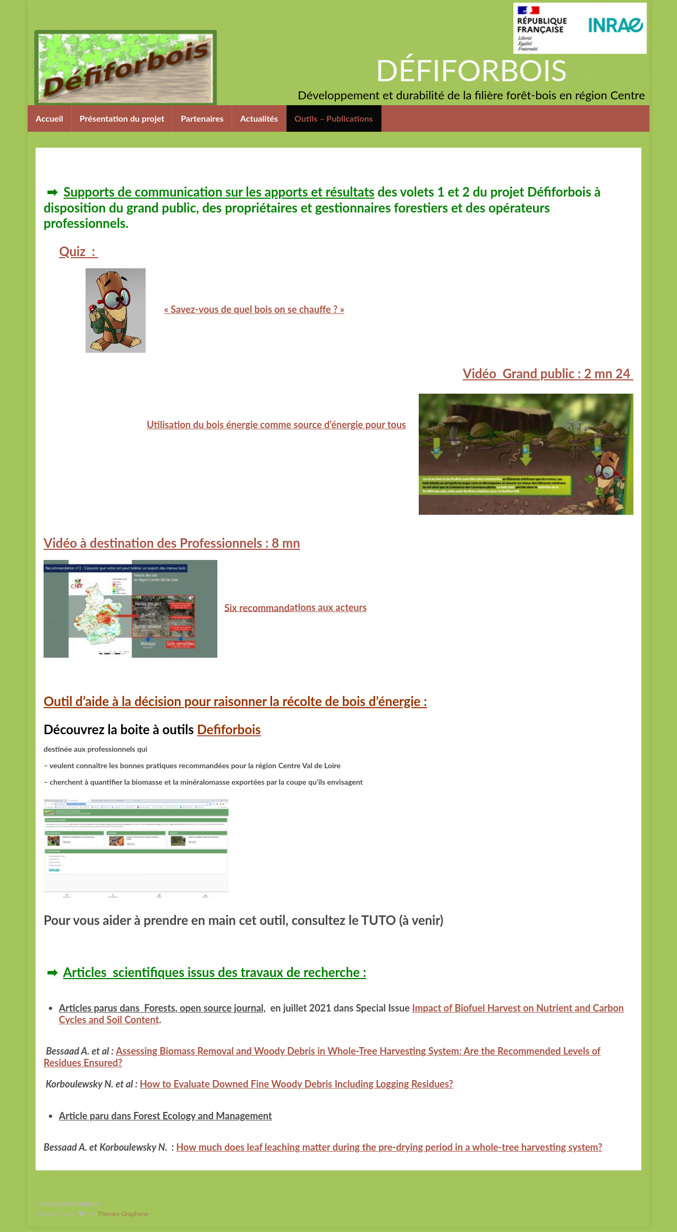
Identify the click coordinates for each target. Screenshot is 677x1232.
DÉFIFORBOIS (471, 70)
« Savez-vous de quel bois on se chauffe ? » (254, 309)
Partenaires (202, 118)
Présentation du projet (122, 118)
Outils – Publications (333, 118)
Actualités (259, 118)
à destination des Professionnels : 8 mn (172, 542)
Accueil (49, 118)
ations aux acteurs (328, 607)
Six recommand (257, 607)
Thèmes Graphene (122, 1214)
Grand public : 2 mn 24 (548, 373)
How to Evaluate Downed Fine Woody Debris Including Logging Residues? (296, 1084)
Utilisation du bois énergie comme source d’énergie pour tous (276, 424)
